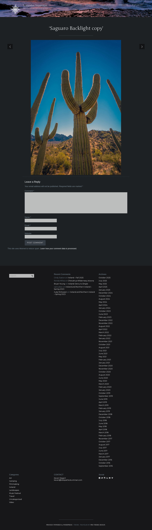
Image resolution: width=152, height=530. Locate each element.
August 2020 (104, 375)
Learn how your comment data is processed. (58, 248)
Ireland (12, 487)
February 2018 (105, 436)
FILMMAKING (66, 5)
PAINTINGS (78, 5)
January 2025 (104, 290)
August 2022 (104, 326)
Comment (29, 191)
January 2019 (104, 411)
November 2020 (106, 369)
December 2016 (105, 460)
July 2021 (103, 351)
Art (10, 478)
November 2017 (105, 439)
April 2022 (103, 329)
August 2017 (104, 445)
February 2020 (105, 387)
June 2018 (103, 423)
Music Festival (15, 493)
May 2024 (103, 302)
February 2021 (105, 360)
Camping (13, 481)
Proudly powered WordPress (59, 525)
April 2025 (103, 287)
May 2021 (103, 357)
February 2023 (105, 317)
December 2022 (106, 320)
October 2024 (105, 296)
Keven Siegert (60, 478)
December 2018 (105, 414)
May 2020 (103, 381)
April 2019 (103, 402)
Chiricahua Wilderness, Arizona (81, 281)
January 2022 (104, 339)
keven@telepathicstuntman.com (68, 480)
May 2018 (103, 427)
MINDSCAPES (123, 5)
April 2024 (103, 305)
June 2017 (103, 451)
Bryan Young (59, 284)
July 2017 (103, 448)
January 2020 (104, 390)
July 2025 (103, 281)
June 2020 (103, 378)
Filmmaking (14, 484)
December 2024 (106, 293)
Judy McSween (60, 292)
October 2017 (104, 442)
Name (28, 217)
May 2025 (103, 284)
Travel (11, 496)
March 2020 (104, 384)
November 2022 (106, 323)
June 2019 (103, 399)
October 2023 (105, 311)
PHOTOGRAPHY (91, 5)
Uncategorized (15, 499)
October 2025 (105, 278)
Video (11, 502)
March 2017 (103, 454)
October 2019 (104, 393)
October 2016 (104, 463)
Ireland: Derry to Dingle (78, 284)
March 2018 (104, 433)
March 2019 (103, 405)
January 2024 (104, 308)
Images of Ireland (108, 5)
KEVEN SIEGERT (137, 5)
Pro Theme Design (98, 525)
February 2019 (105, 408)
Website (28, 233)
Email (28, 225)
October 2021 (104, 345)
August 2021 (104, 348)
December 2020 (106, 366)
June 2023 (103, 314)
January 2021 (104, 363)
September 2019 (106, 396)
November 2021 (105, 342)
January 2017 (104, 457)
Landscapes (14, 490)
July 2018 (103, 420)
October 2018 (104, 417)
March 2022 (104, 332)
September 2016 (106, 466)
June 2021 (103, 354)
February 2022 (105, 335)
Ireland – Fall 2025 (75, 278)
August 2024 (104, 299)
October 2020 (105, 372)
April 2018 (103, 430)
